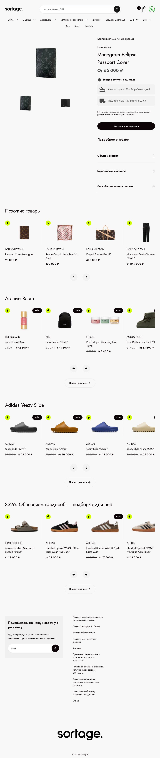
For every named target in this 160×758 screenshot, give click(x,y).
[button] (13, 20)
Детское (96, 20)
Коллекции (103, 39)
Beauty (77, 26)
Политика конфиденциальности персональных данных (88, 619)
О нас (76, 700)
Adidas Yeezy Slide (24, 405)
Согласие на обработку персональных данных (84, 693)
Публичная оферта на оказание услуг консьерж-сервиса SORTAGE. (88, 669)
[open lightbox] (45, 103)
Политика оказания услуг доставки (84, 640)
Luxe (114, 39)
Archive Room (19, 298)
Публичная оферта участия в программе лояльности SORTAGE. (86, 657)
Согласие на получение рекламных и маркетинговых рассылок (86, 682)
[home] (16, 9)
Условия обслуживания (84, 632)
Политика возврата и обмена (86, 626)
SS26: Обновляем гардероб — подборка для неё (58, 504)
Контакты (77, 648)
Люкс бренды (126, 39)
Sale (68, 26)
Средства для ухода (115, 20)
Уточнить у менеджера (126, 126)
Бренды (89, 26)
